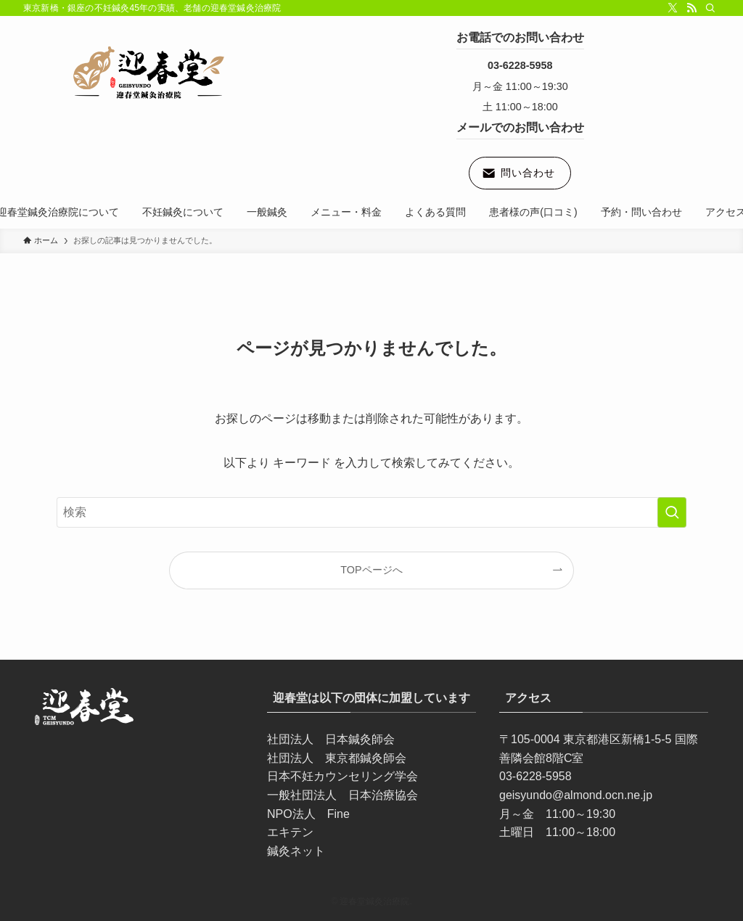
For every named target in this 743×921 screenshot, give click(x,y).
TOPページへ (371, 570)
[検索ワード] (371, 512)
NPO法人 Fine (308, 814)
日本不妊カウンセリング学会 (342, 776)
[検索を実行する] (671, 512)
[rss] (691, 8)
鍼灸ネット (296, 851)
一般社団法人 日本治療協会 (342, 795)
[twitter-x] (672, 8)
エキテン (290, 832)
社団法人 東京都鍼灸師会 (336, 758)
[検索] (710, 8)
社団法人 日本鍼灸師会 (331, 739)
